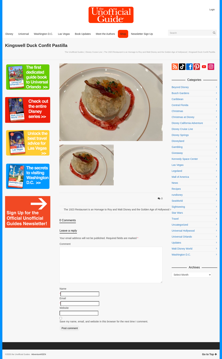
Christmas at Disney (183, 117)
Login (212, 9)
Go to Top (209, 354)
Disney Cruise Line (94, 52)
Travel (175, 218)
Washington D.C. (181, 254)
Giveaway (177, 153)
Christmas (177, 111)
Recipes (176, 188)
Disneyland (178, 141)
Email (63, 298)
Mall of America (180, 176)
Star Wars (177, 212)
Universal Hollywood (183, 230)
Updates (176, 242)
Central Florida (180, 105)
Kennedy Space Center (185, 158)
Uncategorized (180, 224)
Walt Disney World (182, 248)
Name (63, 288)
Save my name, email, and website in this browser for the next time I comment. (104, 321)
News (175, 182)
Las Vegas (177, 164)
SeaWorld (177, 200)
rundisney (177, 194)
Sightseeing (178, 206)
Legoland (177, 170)
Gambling (177, 147)
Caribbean (177, 99)
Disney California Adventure (187, 123)
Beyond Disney (180, 87)
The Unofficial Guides (74, 52)
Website (64, 307)
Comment (65, 243)
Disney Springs (180, 135)
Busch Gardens (180, 93)
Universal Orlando (182, 236)
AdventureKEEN (39, 354)
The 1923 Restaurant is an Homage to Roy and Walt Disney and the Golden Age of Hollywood (145, 52)
